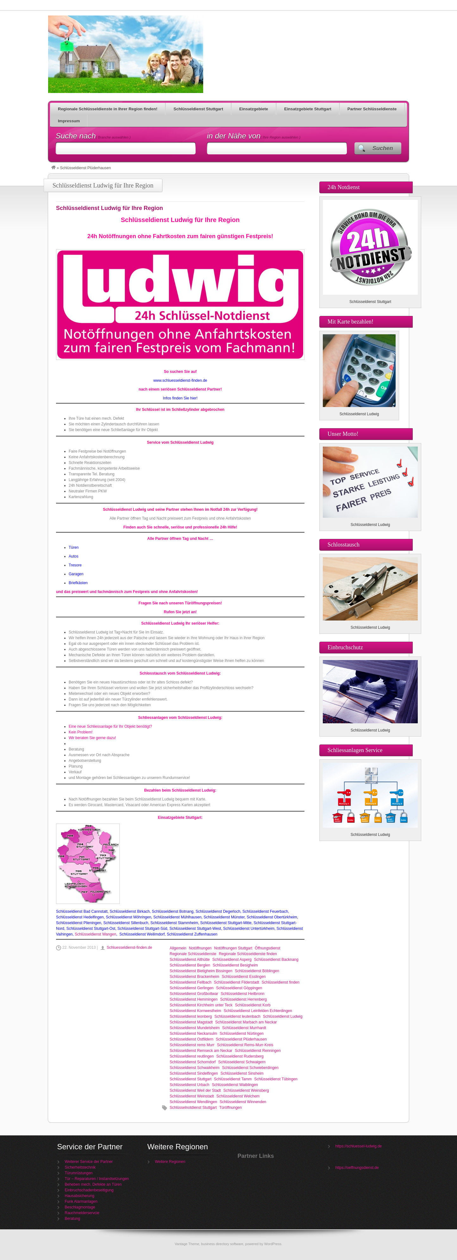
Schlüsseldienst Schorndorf (193, 1062)
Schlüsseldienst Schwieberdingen (250, 1067)
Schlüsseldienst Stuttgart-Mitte (226, 923)
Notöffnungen (200, 948)
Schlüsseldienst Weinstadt (192, 1096)
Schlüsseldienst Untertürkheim (248, 928)
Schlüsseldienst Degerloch (218, 911)
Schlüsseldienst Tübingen (275, 1079)
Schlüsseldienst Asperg (232, 959)
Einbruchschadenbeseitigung (89, 1190)
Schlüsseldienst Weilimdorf (141, 934)
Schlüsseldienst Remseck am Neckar (201, 1050)
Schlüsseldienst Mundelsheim (195, 1028)
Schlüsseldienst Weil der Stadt (195, 1090)
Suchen (382, 148)
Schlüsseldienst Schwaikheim (194, 1067)
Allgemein (178, 948)
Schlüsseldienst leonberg (191, 1016)
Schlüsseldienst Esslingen (244, 976)
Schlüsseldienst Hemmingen (193, 999)
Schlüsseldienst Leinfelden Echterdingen (258, 1011)
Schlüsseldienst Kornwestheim (195, 1011)
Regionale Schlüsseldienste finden (248, 954)
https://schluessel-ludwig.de (358, 1146)
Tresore (75, 565)
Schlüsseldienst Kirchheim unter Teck (201, 1005)
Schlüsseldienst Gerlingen (192, 988)
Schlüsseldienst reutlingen (192, 1056)
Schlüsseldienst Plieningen (78, 923)
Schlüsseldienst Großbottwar (194, 993)
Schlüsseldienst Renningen (258, 1050)
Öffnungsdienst (267, 948)
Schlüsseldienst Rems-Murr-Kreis (245, 1045)
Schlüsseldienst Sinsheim (242, 1073)
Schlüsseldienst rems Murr (192, 1045)
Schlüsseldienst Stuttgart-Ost (91, 928)
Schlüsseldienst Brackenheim (194, 976)
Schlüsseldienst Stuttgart (198, 109)
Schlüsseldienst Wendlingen (193, 1102)
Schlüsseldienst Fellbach (190, 982)
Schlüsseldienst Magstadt (191, 1022)
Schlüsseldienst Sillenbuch (125, 923)
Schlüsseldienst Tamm (233, 1079)
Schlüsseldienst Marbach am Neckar (246, 1022)
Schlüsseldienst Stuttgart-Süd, (142, 928)
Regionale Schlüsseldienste (193, 954)
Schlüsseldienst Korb (253, 1005)
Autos (73, 556)
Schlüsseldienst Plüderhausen (241, 1039)
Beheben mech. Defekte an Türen (93, 1184)
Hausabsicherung (79, 1196)
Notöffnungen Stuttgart (233, 948)
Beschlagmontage (80, 1207)
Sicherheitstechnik (80, 1167)
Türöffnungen (230, 1107)
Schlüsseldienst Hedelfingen (80, 917)
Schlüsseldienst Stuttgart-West (195, 928)
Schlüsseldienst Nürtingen (242, 1033)
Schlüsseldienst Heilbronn (242, 993)
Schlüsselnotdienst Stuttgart (193, 1107)
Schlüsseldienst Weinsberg (246, 1090)
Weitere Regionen (170, 1161)
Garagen (76, 574)
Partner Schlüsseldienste (372, 109)
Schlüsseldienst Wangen (95, 934)
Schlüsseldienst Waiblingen (235, 1085)
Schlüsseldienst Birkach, (130, 911)
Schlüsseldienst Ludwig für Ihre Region (125, 54)
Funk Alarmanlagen (81, 1201)
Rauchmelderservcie (82, 1213)
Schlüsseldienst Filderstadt (236, 982)
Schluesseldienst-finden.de (129, 947)
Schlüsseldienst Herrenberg (243, 999)
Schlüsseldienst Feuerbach (265, 911)
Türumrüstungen (79, 1173)
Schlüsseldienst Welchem (238, 1096)
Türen (73, 547)
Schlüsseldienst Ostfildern (191, 1039)
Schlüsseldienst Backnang (276, 959)
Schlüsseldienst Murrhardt (244, 1028)
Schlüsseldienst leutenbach (237, 1016)
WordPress (272, 1244)
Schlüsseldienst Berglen (190, 965)
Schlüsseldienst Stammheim (174, 923)
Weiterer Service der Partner (89, 1161)
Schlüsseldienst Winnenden (243, 1102)
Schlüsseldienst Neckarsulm (193, 1033)
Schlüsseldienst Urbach (189, 1085)
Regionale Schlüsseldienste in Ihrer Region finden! (107, 109)
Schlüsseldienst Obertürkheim (272, 917)
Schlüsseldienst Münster (223, 917)
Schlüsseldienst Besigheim (235, 965)
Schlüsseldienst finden (280, 982)
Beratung (72, 1218)
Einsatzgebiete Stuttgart (307, 109)
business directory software (222, 1244)
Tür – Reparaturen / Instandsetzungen (97, 1179)
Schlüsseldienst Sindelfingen (194, 1073)
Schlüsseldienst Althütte (190, 959)
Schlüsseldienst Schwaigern (241, 1062)
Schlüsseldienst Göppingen (239, 988)
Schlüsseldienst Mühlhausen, (178, 917)
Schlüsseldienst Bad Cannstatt (82, 911)
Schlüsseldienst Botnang (172, 911)
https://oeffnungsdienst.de (357, 1167)
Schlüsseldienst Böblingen (257, 971)
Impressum (69, 121)
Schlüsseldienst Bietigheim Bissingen (201, 971)
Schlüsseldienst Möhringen (128, 917)
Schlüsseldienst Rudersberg (239, 1056)
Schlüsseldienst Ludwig (283, 1016)
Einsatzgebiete (253, 109)
